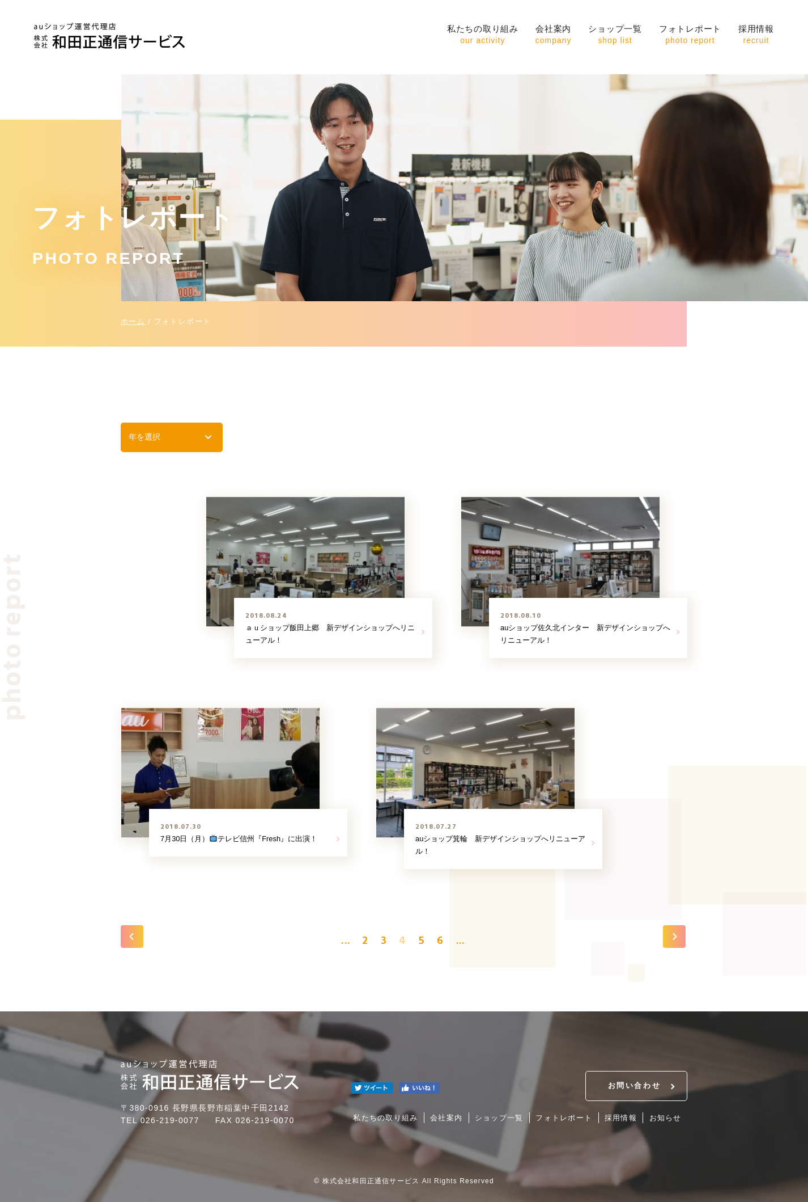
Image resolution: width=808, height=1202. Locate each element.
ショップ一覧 (615, 35)
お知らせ (665, 1118)
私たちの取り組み (482, 35)
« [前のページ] (132, 936)
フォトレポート (690, 35)
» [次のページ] (674, 936)
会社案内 (553, 35)
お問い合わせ (634, 1085)
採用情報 (756, 35)
